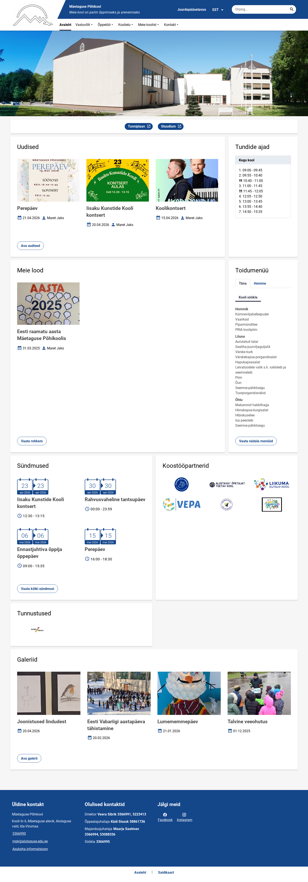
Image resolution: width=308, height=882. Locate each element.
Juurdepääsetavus (191, 9)
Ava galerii (29, 758)
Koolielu (126, 25)
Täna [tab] (243, 283)
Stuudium (172, 127)
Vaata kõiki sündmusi (37, 589)
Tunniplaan (140, 127)
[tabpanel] (263, 187)
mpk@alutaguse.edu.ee (30, 841)
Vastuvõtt (84, 25)
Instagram (184, 817)
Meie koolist (149, 25)
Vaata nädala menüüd (256, 441)
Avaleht (65, 25)
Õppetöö (106, 25)
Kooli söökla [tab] (248, 297)
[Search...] (291, 9)
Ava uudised (30, 246)
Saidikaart (166, 872)
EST (218, 9)
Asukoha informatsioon (30, 849)
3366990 (19, 834)
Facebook (165, 817)
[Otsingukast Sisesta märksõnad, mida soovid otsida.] (264, 9)
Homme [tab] (260, 283)
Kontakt (171, 25)
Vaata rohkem (32, 441)
